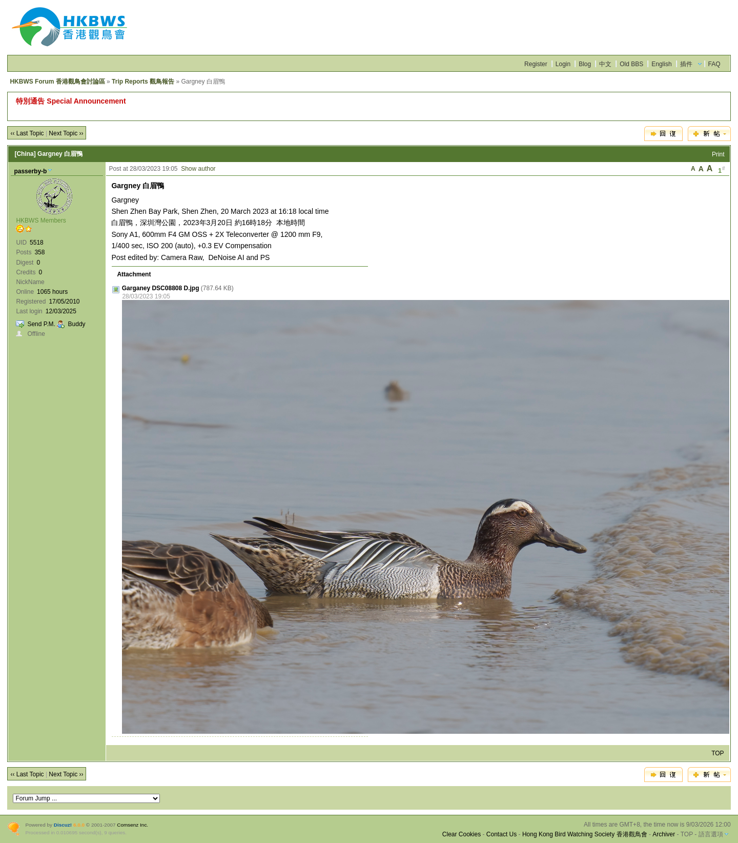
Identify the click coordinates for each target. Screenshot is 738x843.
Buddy (77, 324)
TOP (717, 753)
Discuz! (63, 825)
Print (718, 154)
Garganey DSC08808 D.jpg (160, 288)
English (661, 64)
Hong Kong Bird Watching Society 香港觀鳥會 (584, 834)
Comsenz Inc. (132, 825)
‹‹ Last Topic (27, 133)
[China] (24, 153)
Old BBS (631, 64)
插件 (686, 64)
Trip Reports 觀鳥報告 (143, 81)
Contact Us (501, 834)
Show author (198, 168)
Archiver (663, 834)
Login (563, 64)
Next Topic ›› (66, 133)
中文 (605, 64)
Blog (585, 64)
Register (535, 64)
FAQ (714, 64)
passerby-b (30, 171)
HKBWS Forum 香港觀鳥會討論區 (57, 81)
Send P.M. (41, 324)
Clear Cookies (461, 834)
